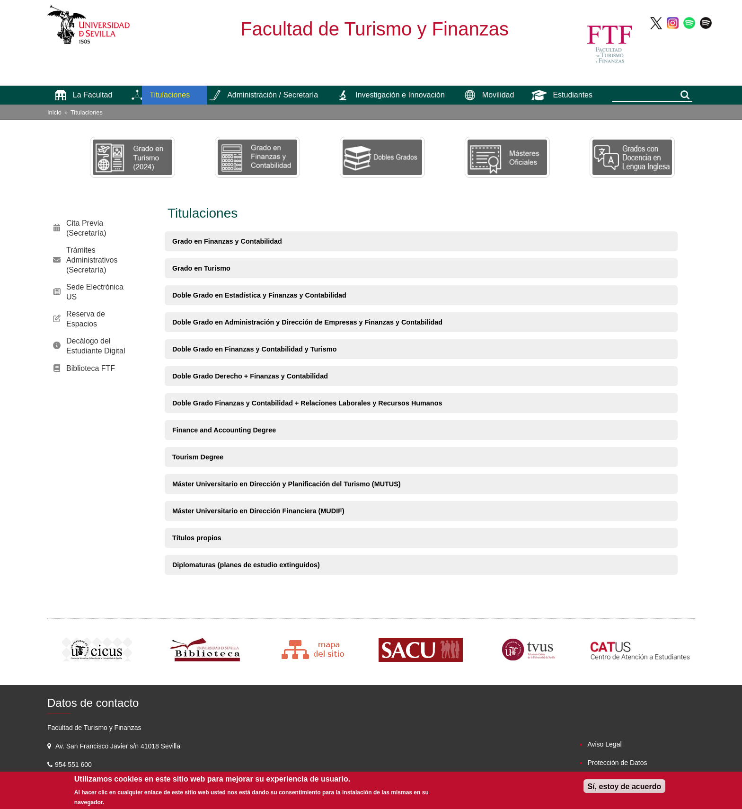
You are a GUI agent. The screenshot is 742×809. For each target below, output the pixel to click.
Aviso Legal (604, 744)
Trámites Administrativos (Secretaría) (91, 260)
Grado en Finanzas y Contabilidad (227, 241)
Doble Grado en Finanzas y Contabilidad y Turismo (254, 349)
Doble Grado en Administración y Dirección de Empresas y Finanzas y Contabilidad (307, 322)
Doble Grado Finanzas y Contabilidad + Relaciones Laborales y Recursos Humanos (307, 403)
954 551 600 (74, 764)
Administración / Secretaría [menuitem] (272, 95)
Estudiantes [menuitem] (572, 95)
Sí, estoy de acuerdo (625, 787)
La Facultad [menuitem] (93, 95)
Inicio (54, 112)
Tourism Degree (198, 457)
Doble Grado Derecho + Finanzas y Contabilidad (250, 376)
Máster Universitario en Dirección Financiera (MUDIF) (258, 511)
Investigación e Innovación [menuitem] (400, 95)
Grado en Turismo (201, 268)
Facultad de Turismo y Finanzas (374, 28)
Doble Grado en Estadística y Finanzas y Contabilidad (259, 295)
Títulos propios (196, 538)
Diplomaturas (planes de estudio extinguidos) (246, 565)
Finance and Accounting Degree (224, 430)
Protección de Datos (617, 762)
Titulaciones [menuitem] (170, 95)
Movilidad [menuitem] (498, 95)
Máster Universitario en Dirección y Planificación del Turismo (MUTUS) (286, 484)
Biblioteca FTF (90, 368)
